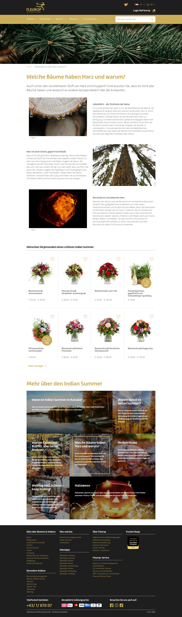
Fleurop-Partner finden (102, 575)
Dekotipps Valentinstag (69, 565)
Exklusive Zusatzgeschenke (70, 536)
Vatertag (30, 591)
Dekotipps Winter (66, 562)
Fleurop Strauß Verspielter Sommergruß (74, 291)
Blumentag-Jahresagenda (37, 575)
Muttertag (31, 588)
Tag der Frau (31, 585)
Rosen (29, 536)
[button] (32, 19)
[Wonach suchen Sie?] (135, 19)
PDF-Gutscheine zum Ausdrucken (106, 572)
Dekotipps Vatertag (67, 572)
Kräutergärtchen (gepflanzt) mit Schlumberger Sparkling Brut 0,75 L (140, 294)
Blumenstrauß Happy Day (138, 348)
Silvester (30, 580)
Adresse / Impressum (101, 549)
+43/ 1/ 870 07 (39, 604)
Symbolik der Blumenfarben (38, 557)
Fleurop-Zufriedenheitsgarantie (105, 562)
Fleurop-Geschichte (100, 544)
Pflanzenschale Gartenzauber (36, 348)
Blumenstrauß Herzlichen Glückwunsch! (107, 348)
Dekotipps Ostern (66, 567)
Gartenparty (64, 541)
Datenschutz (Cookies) (101, 539)
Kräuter (29, 544)
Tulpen (29, 549)
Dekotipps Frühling (67, 554)
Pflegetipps (31, 559)
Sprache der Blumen (34, 562)
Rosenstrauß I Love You (106, 290)
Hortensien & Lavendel (36, 541)
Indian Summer (66, 539)
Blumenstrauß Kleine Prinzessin (72, 348)
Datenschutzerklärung (101, 541)
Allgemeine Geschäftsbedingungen (106, 536)
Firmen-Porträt (99, 546)
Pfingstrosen (32, 539)
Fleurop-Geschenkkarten (102, 570)
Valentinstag (31, 583)
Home (29, 67)
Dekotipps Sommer (67, 557)
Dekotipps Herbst (66, 559)
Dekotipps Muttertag (68, 570)
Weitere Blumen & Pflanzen (37, 554)
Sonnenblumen (33, 546)
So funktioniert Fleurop (102, 567)
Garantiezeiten (98, 565)
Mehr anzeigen (36, 364)
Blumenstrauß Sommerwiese (36, 291)
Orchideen (31, 552)
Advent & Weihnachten (36, 578)
